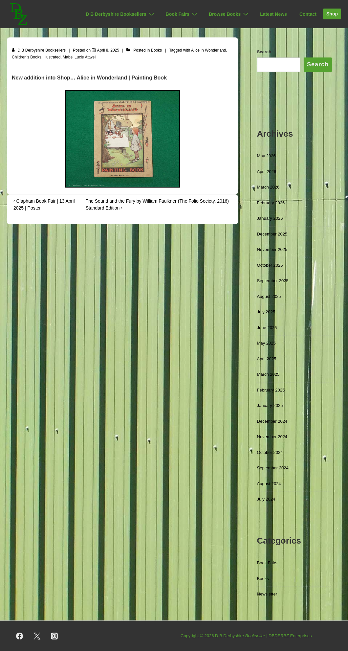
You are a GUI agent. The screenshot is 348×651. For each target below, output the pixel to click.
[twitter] (37, 636)
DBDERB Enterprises (290, 635)
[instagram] (54, 636)
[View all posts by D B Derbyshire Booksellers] (39, 50)
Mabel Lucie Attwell (80, 57)
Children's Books (26, 57)
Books (156, 50)
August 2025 (269, 296)
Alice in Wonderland (208, 50)
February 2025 (271, 390)
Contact (307, 14)
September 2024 (273, 467)
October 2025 (270, 265)
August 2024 (269, 483)
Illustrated (51, 57)
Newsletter (267, 594)
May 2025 (266, 343)
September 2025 (273, 280)
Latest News (273, 14)
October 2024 (270, 452)
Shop (332, 13)
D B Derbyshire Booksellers (121, 14)
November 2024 (272, 436)
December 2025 (272, 234)
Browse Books (229, 14)
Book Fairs (182, 14)
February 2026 (271, 202)
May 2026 (266, 155)
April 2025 (266, 358)
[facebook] (19, 636)
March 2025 (268, 374)
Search (264, 51)
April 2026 (266, 171)
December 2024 (272, 421)
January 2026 (270, 218)
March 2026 (268, 187)
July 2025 (266, 311)
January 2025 (270, 405)
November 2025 (272, 249)
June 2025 (267, 327)
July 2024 (266, 499)
